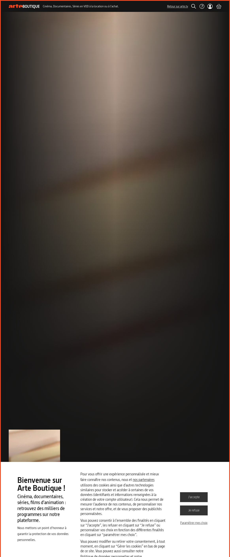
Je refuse (194, 510)
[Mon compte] (210, 6)
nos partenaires (144, 479)
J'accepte (194, 497)
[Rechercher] (193, 6)
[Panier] (218, 6)
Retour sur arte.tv (177, 6)
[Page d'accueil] (24, 6)
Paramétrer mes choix (193, 523)
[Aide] (201, 6)
